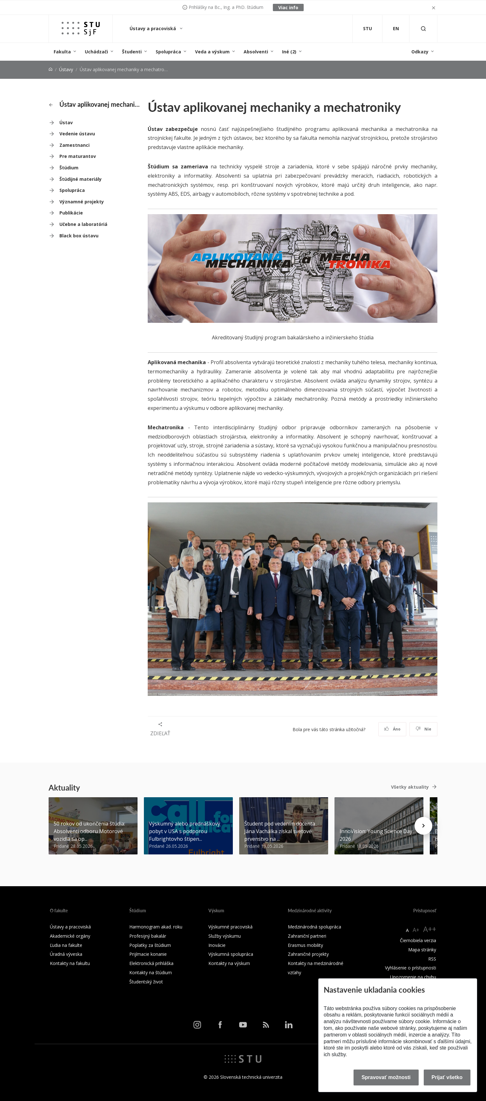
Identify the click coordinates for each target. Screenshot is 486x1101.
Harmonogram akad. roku (155, 927)
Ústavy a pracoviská (153, 28)
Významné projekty (81, 202)
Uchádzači (96, 52)
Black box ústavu (78, 236)
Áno (392, 729)
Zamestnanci (74, 145)
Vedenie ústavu (77, 134)
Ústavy (66, 69)
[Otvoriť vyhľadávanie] (423, 29)
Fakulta (62, 52)
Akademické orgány (70, 936)
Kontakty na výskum (229, 963)
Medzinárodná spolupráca (314, 927)
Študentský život (146, 982)
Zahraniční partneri (307, 936)
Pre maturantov (77, 156)
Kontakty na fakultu (70, 963)
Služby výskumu (224, 936)
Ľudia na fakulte (66, 945)
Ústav (66, 122)
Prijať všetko (447, 1077)
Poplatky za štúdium (150, 945)
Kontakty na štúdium (150, 972)
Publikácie (71, 213)
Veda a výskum (212, 52)
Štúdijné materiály (80, 179)
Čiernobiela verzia (418, 940)
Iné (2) (289, 52)
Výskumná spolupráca (230, 954)
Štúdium (68, 168)
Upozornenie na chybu (413, 977)
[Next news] (423, 826)
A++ (429, 929)
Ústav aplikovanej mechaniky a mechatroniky (94, 104)
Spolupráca (168, 52)
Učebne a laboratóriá (83, 224)
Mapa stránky (422, 950)
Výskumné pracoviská (230, 927)
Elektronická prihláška (151, 963)
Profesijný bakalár (147, 936)
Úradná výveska (66, 954)
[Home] (50, 69)
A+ (416, 930)
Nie (423, 729)
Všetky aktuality (410, 787)
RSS (432, 959)
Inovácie (217, 945)
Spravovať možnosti (385, 1077)
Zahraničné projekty (308, 954)
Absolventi (256, 52)
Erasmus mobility (305, 945)
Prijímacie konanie (148, 954)
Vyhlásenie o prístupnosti (410, 968)
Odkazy (420, 52)
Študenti (132, 52)
